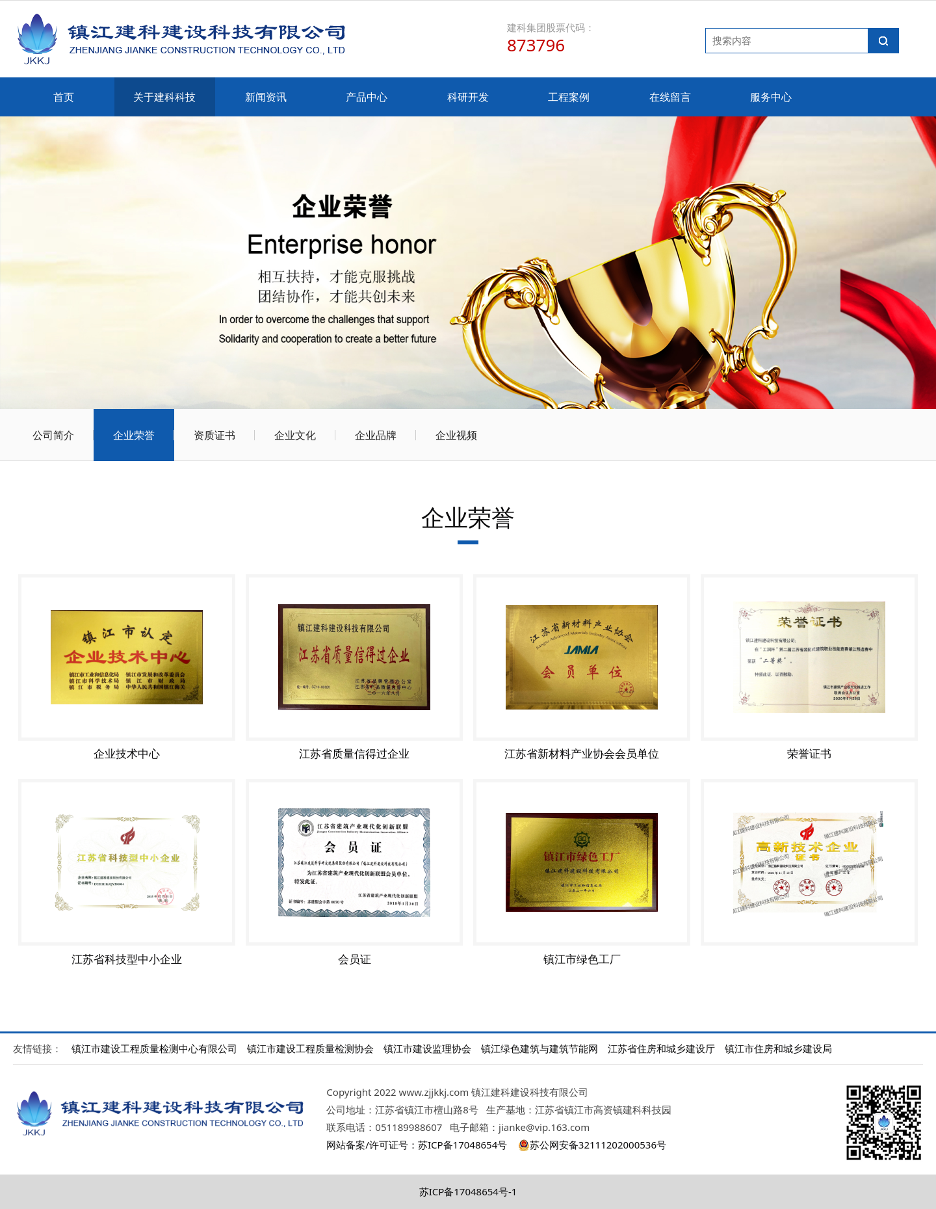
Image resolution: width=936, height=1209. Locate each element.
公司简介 (53, 435)
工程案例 (569, 97)
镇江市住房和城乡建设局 (778, 1048)
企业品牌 (375, 435)
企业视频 (456, 435)
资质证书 (214, 435)
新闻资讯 (266, 97)
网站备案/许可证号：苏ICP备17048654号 (416, 1144)
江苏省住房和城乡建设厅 (661, 1048)
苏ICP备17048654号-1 (468, 1191)
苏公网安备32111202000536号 (591, 1144)
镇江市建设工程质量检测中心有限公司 (154, 1048)
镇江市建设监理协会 (427, 1048)
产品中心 (366, 97)
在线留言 (670, 97)
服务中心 (771, 97)
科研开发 (468, 97)
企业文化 (295, 435)
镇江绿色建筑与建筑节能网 (539, 1048)
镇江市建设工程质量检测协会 (310, 1048)
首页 (63, 97)
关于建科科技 (164, 97)
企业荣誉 (134, 435)
